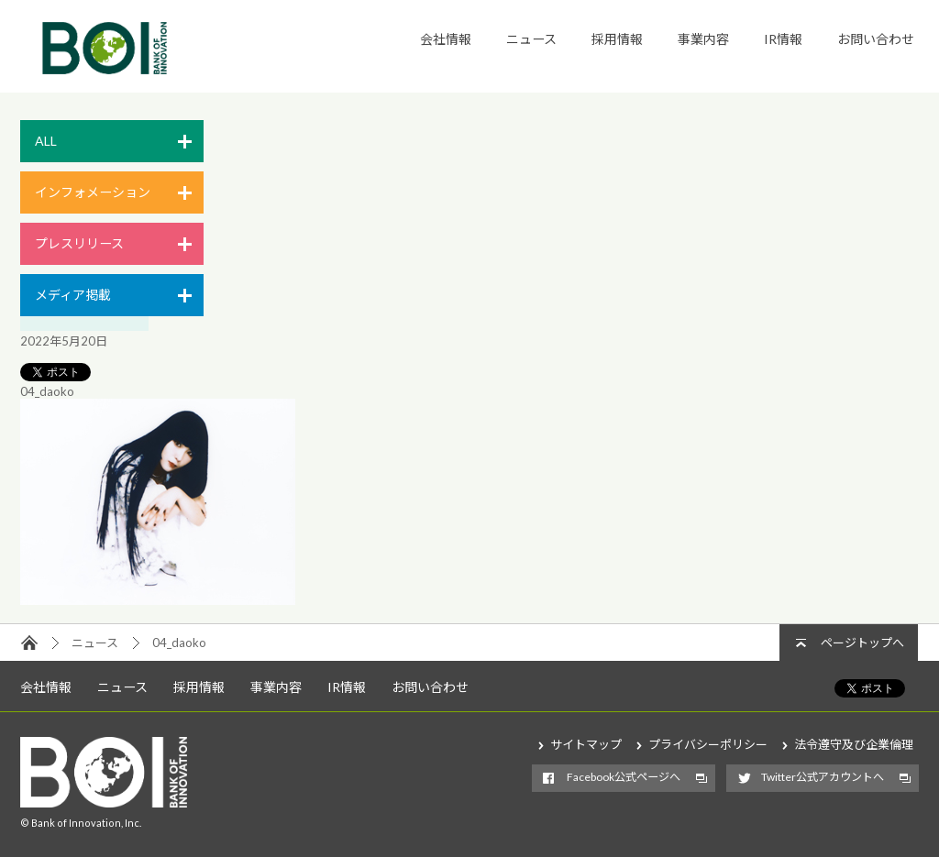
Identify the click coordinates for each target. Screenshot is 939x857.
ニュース (531, 39)
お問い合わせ (875, 39)
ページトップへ (862, 642)
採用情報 (617, 39)
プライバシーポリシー (708, 744)
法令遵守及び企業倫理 (853, 744)
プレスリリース (79, 243)
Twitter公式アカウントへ (822, 777)
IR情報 (783, 39)
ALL (46, 140)
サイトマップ (586, 744)
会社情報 (445, 39)
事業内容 (703, 39)
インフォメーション (92, 192)
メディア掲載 (73, 294)
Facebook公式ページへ (623, 777)
